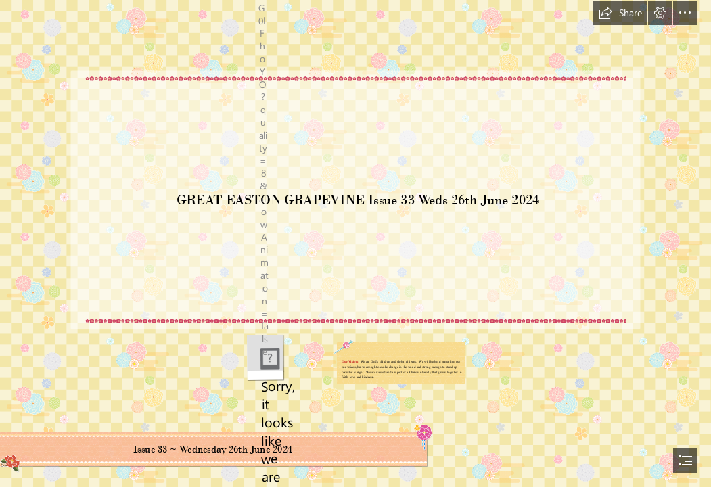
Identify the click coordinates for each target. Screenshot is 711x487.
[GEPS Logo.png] (264, 357)
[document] (355, 243)
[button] (620, 13)
